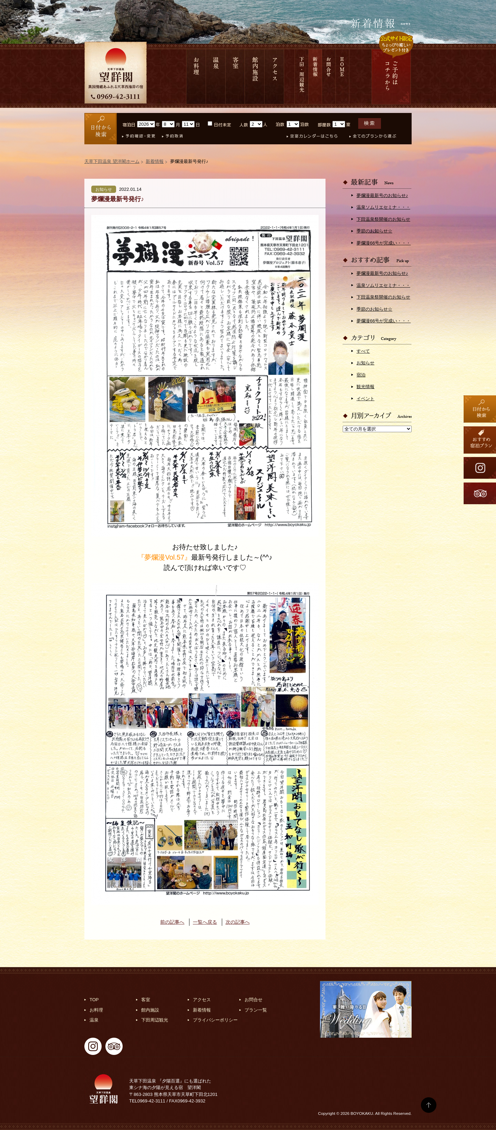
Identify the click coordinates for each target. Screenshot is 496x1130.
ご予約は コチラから (391, 76)
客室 (235, 76)
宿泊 (360, 374)
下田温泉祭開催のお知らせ (383, 219)
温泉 (216, 76)
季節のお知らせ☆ (374, 231)
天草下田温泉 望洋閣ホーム (112, 161)
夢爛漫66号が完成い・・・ (383, 243)
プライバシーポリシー (215, 1020)
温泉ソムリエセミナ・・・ (383, 207)
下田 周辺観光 (301, 76)
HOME (342, 76)
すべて (363, 351)
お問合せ (329, 76)
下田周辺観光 (154, 1020)
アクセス (274, 76)
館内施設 (255, 76)
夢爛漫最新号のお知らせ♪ (382, 195)
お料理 (196, 76)
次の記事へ (238, 922)
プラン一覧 (256, 1010)
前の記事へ (172, 922)
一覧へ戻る (205, 922)
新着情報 (315, 76)
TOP (94, 999)
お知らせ (365, 362)
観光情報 (365, 386)
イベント (365, 398)
